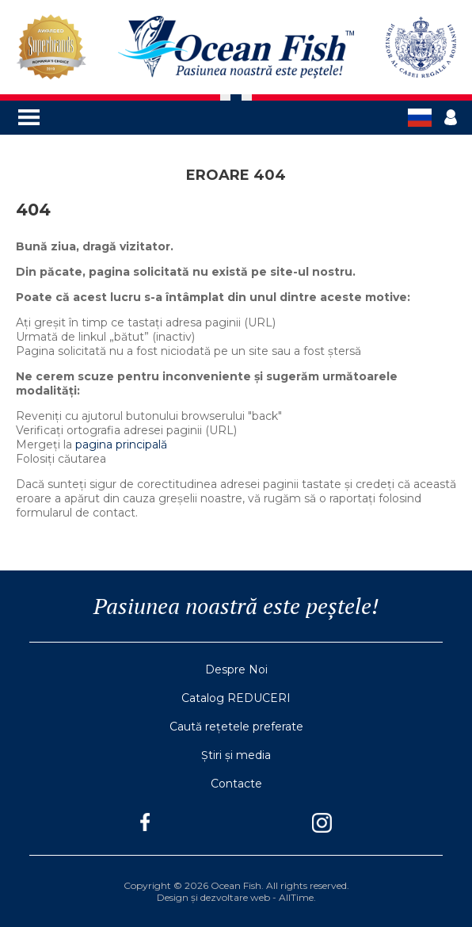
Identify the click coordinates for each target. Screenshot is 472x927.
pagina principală (121, 444)
